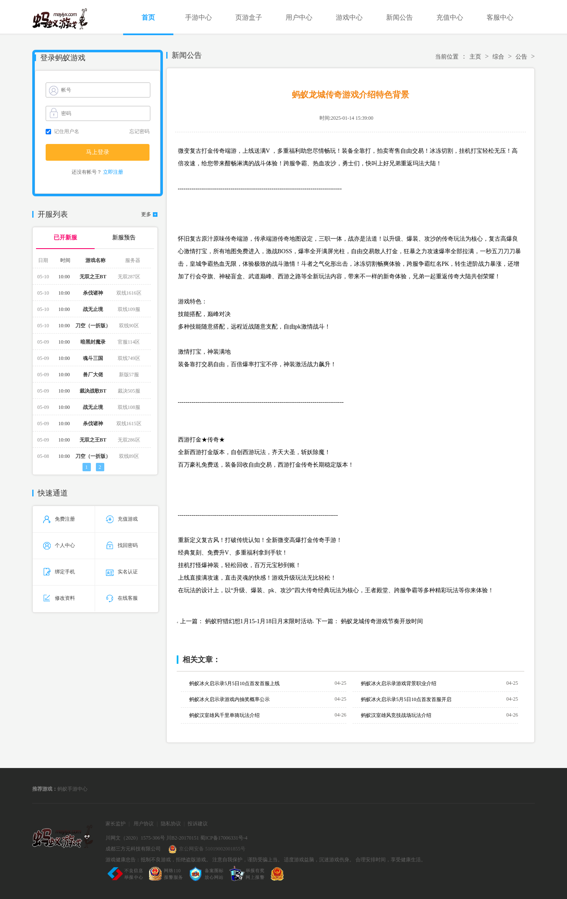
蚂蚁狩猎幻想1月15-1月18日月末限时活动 (259, 621)
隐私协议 (171, 824)
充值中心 (449, 17)
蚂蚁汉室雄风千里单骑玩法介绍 (224, 715)
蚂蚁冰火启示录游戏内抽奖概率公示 (229, 699)
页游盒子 (248, 17)
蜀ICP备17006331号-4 (223, 838)
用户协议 (144, 824)
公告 (521, 57)
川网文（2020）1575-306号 (135, 838)
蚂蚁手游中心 (72, 789)
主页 (475, 57)
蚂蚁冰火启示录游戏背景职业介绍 (398, 683)
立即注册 (113, 172)
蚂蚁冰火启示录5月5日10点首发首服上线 (234, 683)
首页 (148, 17)
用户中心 (299, 17)
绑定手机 (59, 572)
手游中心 (198, 17)
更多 (146, 214)
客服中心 (500, 17)
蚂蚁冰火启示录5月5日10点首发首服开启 (406, 699)
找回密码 (122, 545)
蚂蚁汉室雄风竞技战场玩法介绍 (396, 715)
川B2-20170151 (182, 838)
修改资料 (59, 598)
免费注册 (59, 519)
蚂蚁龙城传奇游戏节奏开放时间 (382, 621)
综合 (498, 57)
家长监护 (116, 824)
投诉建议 (198, 824)
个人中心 (59, 545)
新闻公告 (399, 17)
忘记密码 (139, 131)
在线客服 (122, 598)
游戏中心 (349, 17)
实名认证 (122, 572)
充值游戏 (122, 519)
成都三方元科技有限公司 (133, 849)
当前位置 (447, 57)
